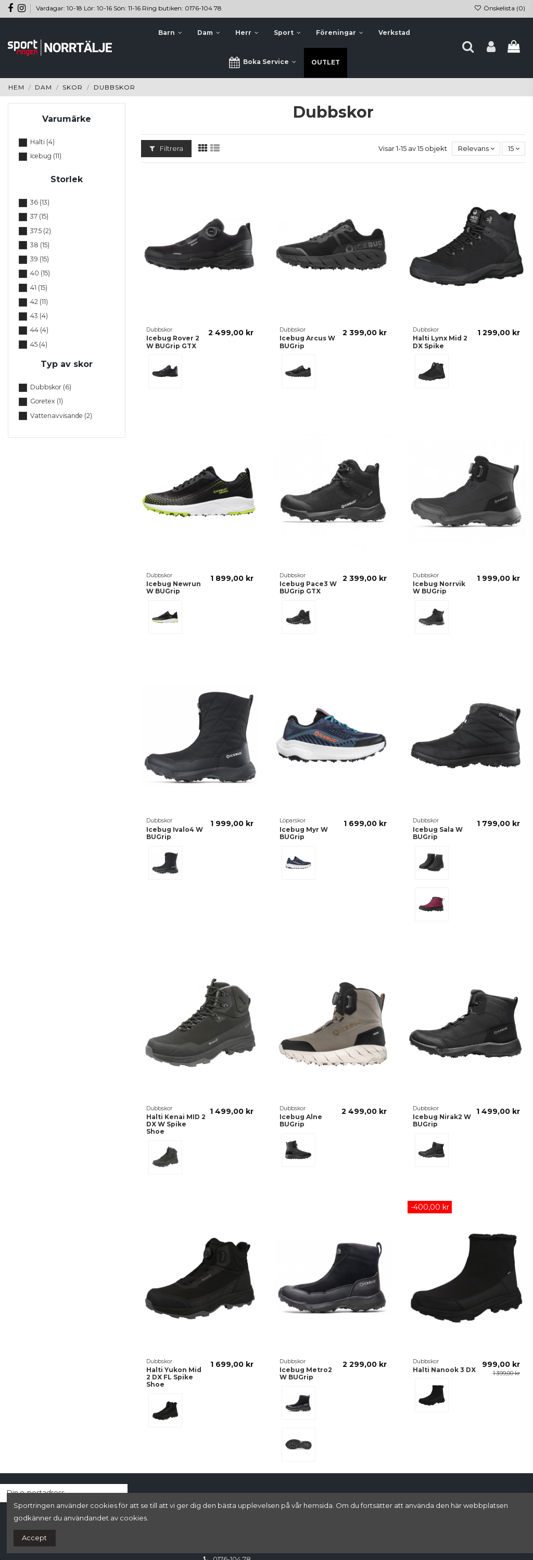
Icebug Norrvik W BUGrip (439, 587)
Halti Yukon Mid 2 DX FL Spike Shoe (173, 1377)
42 (39, 302)
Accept (34, 1537)
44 (39, 330)
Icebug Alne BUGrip (301, 1120)
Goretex (46, 401)
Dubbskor (50, 387)
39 (39, 259)
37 (39, 216)
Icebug (45, 156)
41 (38, 287)
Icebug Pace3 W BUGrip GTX (308, 587)
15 (513, 148)
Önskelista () (499, 8)
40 (40, 273)
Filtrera (166, 148)
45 (38, 344)
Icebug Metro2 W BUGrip (306, 1373)
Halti (42, 142)
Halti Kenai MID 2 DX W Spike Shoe (176, 1124)
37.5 (40, 231)
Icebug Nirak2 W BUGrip (442, 1120)
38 (39, 245)
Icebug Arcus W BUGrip (307, 341)
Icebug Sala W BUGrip (438, 833)
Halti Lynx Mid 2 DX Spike (440, 341)
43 (39, 316)
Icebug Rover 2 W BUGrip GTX (172, 341)
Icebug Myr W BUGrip (304, 833)
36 (39, 202)
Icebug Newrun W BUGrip (173, 587)
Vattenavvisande (61, 416)
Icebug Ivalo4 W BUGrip (174, 833)
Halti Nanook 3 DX (444, 1370)
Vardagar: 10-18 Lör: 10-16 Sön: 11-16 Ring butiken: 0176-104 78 (129, 8)
